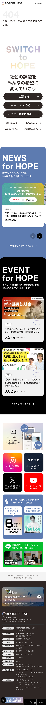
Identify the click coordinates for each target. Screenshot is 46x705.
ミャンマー (31, 680)
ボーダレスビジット (36, 645)
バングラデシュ (21, 680)
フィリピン (19, 685)
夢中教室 (19, 651)
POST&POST (20, 628)
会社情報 (10, 576)
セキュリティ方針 (32, 576)
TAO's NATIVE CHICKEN (24, 677)
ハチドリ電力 (20, 630)
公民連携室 (19, 658)
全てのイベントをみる (21, 404)
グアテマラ (19, 682)
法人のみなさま (31, 123)
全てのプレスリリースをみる (21, 245)
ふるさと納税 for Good (23, 636)
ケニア (34, 687)
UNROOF (19, 654)
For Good (30, 633)
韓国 (17, 689)
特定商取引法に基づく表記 (23, 578)
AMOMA (18, 670)
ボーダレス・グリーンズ (24, 642)
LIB (31, 670)
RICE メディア (21, 633)
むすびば (19, 648)
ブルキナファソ (30, 685)
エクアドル (28, 682)
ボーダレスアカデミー (23, 664)
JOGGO (25, 670)
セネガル (28, 687)
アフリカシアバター (22, 672)
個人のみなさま (11, 123)
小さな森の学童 (28, 651)
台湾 (21, 689)
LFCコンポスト (31, 628)
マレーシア (19, 687)
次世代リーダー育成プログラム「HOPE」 (30, 667)
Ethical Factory (21, 674)
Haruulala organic (37, 672)
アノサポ (27, 639)
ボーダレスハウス (22, 645)
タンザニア (37, 682)
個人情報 (20, 576)
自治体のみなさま (11, 129)
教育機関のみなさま (32, 129)
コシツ (18, 661)
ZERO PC (19, 639)
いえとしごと (28, 654)
